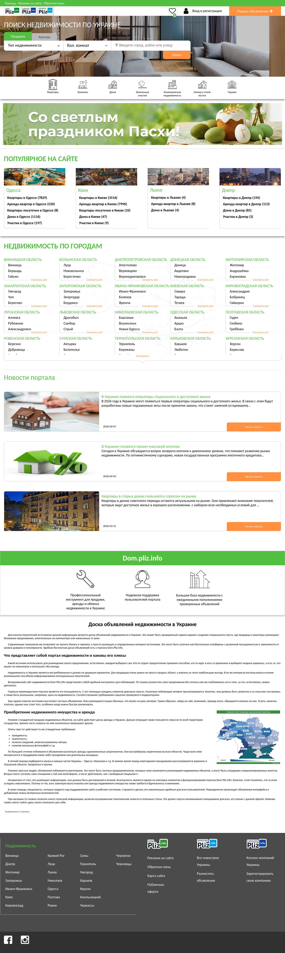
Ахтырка (70, 344)
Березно (14, 344)
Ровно (52, 905)
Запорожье (72, 291)
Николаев (55, 880)
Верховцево (128, 271)
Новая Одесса (129, 329)
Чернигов (123, 855)
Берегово (15, 303)
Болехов (125, 297)
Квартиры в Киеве (98, 198)
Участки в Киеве (94, 223)
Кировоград (14, 905)
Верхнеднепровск (132, 276)
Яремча (124, 303)
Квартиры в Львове (168, 197)
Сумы (84, 855)
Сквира (179, 291)
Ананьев (180, 317)
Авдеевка (181, 271)
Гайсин (13, 276)
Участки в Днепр (238, 216)
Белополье (72, 349)
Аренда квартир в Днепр (246, 204)
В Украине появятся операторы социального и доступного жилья (156, 396)
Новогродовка (185, 276)
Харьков (180, 344)
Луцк (67, 265)
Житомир (237, 265)
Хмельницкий (90, 897)
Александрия (240, 291)
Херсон (235, 344)
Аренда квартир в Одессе (31, 204)
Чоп (11, 297)
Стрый (68, 329)
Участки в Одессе (24, 223)
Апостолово (128, 265)
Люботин (181, 349)
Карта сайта (156, 876)
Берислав (237, 349)
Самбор (69, 323)
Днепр (10, 864)
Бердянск (71, 303)
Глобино (236, 323)
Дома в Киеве (93, 216)
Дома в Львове (165, 210)
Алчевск (14, 317)
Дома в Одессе (23, 216)
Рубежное (15, 323)
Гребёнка (237, 329)
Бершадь (15, 271)
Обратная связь (54, 3)
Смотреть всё (39, 279)
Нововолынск (74, 271)
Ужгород (14, 291)
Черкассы (87, 905)
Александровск (19, 329)
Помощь (10, 3)
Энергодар (72, 297)
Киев (9, 897)
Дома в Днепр (237, 210)
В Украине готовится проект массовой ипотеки (141, 446)
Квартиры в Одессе (27, 198)
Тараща (179, 297)
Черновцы (124, 864)
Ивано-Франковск (132, 291)
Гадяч (234, 317)
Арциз (179, 323)
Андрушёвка (239, 271)
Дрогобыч (71, 317)
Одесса (53, 889)
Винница (14, 265)
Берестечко (72, 276)
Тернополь (127, 344)
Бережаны (127, 349)
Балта (178, 329)
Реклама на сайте (30, 3)
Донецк (180, 265)
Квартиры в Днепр (241, 198)
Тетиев (179, 303)
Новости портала (29, 377)
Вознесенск (127, 323)
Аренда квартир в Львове (173, 204)
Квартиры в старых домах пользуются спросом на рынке (149, 496)
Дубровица (16, 349)
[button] (87, 45)
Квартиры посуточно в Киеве (104, 210)
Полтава (54, 897)
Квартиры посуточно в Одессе (32, 210)
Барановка (238, 276)
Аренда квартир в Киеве (103, 204)
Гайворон (237, 303)
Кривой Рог (56, 855)
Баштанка (126, 317)
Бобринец (237, 297)
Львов (52, 872)
